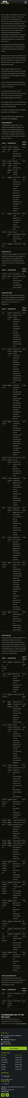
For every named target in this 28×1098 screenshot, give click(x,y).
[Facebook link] (2, 1095)
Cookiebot (14, 118)
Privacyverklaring (21, 1023)
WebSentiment (5, 1091)
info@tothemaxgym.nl (9, 1039)
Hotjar (9, 385)
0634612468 (6, 1042)
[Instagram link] (7, 1095)
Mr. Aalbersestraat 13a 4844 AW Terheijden (12, 1036)
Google (10, 177)
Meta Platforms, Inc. (10, 704)
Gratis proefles (14, 1048)
